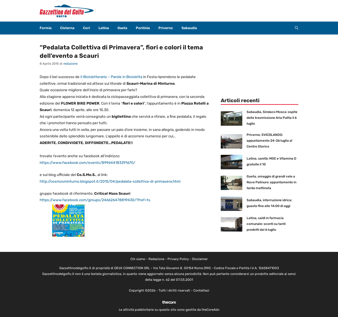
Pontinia (143, 28)
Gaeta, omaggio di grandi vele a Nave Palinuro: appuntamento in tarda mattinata (271, 182)
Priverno (165, 28)
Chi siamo (137, 259)
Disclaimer (200, 259)
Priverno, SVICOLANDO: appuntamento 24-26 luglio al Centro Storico (269, 140)
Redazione (156, 259)
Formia (46, 28)
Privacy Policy (178, 259)
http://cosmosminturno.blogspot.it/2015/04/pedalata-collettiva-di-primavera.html (110, 181)
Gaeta (122, 28)
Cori (86, 28)
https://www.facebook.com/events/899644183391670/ (87, 162)
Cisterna (67, 28)
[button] (297, 28)
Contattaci (201, 290)
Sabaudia (189, 28)
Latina (104, 28)
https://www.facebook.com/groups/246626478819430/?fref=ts (95, 200)
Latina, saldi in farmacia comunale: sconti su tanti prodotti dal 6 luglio (266, 224)
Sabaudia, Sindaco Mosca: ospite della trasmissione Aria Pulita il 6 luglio (272, 118)
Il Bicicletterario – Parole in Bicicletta (111, 77)
